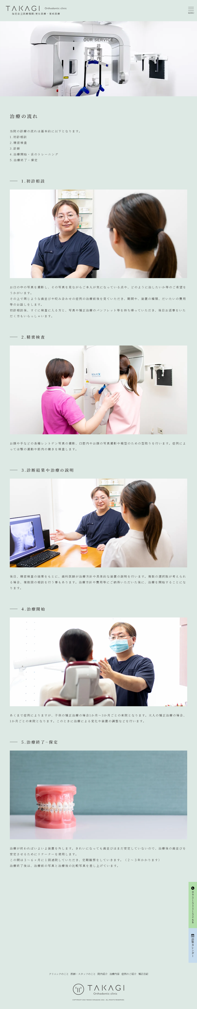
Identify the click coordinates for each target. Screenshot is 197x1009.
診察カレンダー (193, 945)
